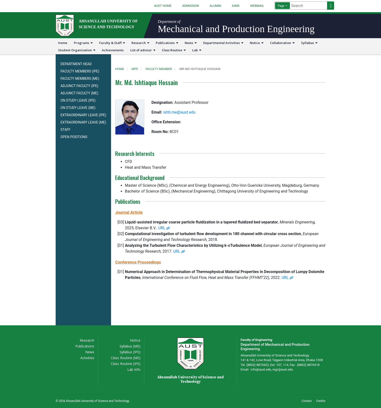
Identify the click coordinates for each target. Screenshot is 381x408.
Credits (320, 401)
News (191, 43)
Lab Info (133, 369)
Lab (196, 50)
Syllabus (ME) (130, 346)
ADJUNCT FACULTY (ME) (79, 93)
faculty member (159, 69)
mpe (134, 69)
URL (164, 228)
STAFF (65, 130)
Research (140, 43)
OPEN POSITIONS (74, 137)
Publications (167, 43)
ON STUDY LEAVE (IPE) (78, 100)
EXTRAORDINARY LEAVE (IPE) (83, 115)
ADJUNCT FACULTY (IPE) (79, 86)
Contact (307, 401)
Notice (256, 43)
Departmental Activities (223, 43)
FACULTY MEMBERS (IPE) (80, 71)
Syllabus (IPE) (130, 352)
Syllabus (309, 43)
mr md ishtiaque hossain (199, 69)
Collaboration (282, 43)
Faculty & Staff (112, 43)
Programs (83, 43)
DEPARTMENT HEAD (76, 64)
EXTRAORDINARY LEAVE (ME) (83, 122)
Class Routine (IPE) (125, 363)
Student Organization (76, 50)
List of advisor (142, 50)
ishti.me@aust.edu (179, 112)
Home (62, 43)
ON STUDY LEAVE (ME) (78, 108)
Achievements (113, 50)
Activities (87, 357)
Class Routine (174, 50)
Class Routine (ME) (125, 357)
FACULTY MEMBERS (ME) (80, 78)
